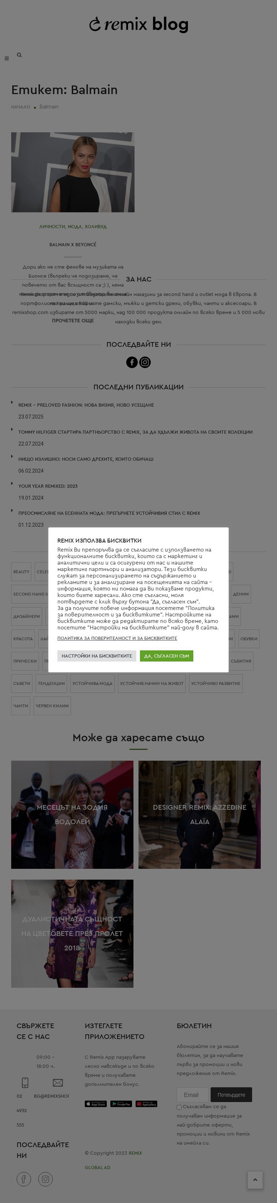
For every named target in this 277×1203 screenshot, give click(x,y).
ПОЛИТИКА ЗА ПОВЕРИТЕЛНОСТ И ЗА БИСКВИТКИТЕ (117, 638)
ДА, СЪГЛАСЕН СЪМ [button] (166, 656)
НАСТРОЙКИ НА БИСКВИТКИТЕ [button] (97, 656)
